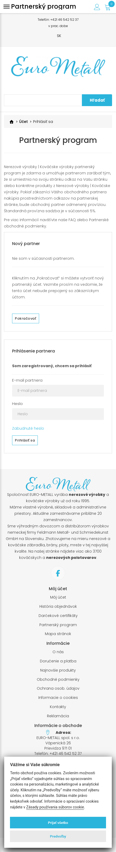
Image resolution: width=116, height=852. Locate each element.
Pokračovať (25, 318)
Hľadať (97, 100)
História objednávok (58, 606)
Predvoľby (58, 836)
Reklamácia (58, 716)
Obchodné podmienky (58, 679)
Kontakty (58, 707)
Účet (23, 121)
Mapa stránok (58, 634)
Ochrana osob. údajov (58, 688)
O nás (58, 652)
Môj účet (58, 597)
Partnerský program (58, 625)
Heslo (17, 403)
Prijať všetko (58, 822)
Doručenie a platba (58, 661)
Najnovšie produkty (58, 670)
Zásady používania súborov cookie (55, 807)
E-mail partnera (27, 380)
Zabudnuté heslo (28, 428)
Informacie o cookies (58, 697)
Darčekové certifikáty (58, 616)
